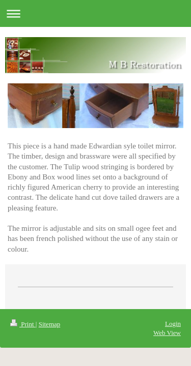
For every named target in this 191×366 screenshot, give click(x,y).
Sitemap (50, 324)
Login (173, 323)
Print (23, 324)
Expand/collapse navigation (95, 13)
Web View (167, 333)
